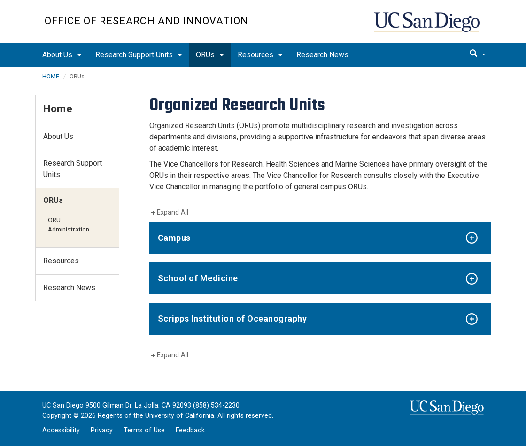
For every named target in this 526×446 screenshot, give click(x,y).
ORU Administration (68, 224)
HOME (50, 76)
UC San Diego (427, 26)
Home (57, 108)
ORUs (210, 54)
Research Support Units (138, 54)
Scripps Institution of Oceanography (232, 318)
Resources (260, 54)
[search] (477, 54)
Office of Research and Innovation (146, 21)
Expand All (172, 212)
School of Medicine (198, 278)
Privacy (102, 430)
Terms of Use (144, 430)
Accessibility (61, 430)
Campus (174, 238)
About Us (61, 54)
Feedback (190, 430)
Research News (322, 54)
